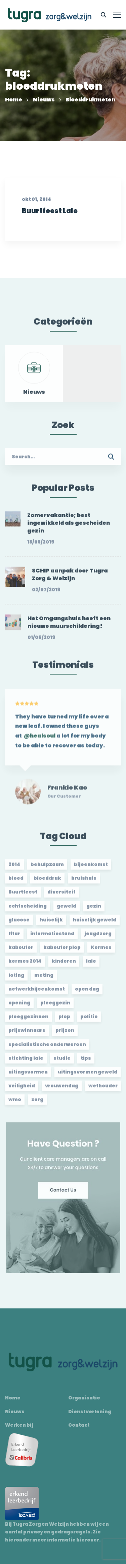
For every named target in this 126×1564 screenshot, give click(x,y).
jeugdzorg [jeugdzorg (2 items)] (98, 936)
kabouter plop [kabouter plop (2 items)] (62, 950)
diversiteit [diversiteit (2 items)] (61, 895)
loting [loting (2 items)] (16, 978)
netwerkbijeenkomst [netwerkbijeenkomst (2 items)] (36, 992)
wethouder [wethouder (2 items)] (103, 1088)
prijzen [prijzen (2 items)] (64, 1033)
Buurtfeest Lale (49, 222)
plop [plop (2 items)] (64, 1019)
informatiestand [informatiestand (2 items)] (52, 936)
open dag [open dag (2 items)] (87, 992)
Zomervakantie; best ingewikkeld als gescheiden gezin (68, 526)
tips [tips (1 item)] (86, 1061)
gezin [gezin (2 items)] (93, 908)
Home (13, 99)
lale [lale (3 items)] (91, 964)
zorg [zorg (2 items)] (37, 1102)
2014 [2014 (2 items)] (14, 867)
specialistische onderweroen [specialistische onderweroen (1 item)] (47, 1047)
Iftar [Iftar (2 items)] (14, 936)
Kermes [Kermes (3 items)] (101, 950)
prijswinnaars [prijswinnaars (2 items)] (26, 1033)
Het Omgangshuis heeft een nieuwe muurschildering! (69, 625)
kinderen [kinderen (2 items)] (64, 964)
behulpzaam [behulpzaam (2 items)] (47, 867)
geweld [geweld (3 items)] (66, 908)
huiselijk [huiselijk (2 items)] (51, 923)
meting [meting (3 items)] (43, 978)
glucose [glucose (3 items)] (19, 923)
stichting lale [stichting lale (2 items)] (25, 1061)
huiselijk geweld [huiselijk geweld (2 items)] (94, 923)
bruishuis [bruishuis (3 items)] (83, 881)
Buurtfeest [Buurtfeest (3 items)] (22, 895)
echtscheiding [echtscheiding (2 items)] (27, 908)
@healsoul (39, 742)
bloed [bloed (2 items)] (16, 881)
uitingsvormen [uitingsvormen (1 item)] (28, 1075)
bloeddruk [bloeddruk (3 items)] (47, 881)
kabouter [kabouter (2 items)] (20, 950)
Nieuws (44, 99)
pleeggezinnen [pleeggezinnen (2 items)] (28, 1019)
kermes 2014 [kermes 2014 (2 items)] (25, 964)
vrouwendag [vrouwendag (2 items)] (61, 1088)
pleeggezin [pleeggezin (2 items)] (55, 1005)
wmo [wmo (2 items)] (14, 1102)
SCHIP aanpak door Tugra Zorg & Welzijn (70, 577)
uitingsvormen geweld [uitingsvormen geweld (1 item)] (87, 1075)
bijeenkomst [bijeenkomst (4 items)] (91, 867)
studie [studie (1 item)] (62, 1061)
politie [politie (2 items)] (89, 1019)
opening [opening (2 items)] (19, 1005)
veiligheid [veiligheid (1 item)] (21, 1088)
